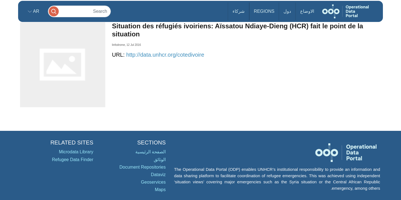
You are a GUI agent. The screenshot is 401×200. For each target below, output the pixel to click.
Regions (264, 11)
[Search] (79, 11)
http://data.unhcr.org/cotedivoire (165, 55)
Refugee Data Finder (72, 159)
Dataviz (158, 174)
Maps (160, 189)
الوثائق (160, 159)
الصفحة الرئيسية (150, 151)
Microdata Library (76, 151)
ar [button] (35, 11)
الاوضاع (307, 11)
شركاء (238, 11)
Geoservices (153, 182)
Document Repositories (142, 167)
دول (287, 11)
